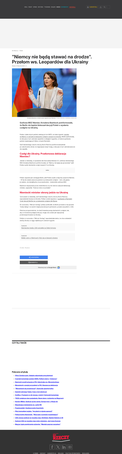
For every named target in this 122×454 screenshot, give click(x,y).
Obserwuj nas (45, 263)
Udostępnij (34, 257)
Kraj (26, 11)
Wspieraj (72, 11)
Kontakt (43, 449)
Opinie (35, 11)
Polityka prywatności (73, 449)
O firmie (35, 449)
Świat (30, 11)
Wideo (58, 11)
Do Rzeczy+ (65, 11)
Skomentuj (64, 257)
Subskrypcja (51, 449)
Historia (40, 11)
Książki (53, 11)
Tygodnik (47, 11)
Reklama (61, 449)
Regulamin (85, 449)
